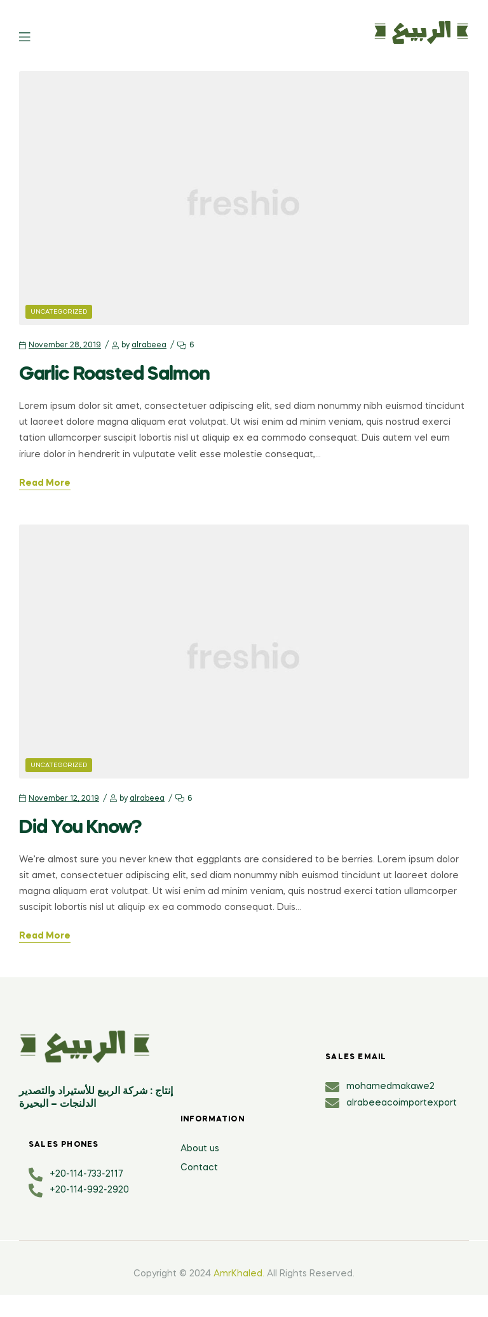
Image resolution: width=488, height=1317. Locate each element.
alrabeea (149, 345)
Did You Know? (80, 828)
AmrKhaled (238, 1273)
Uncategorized (58, 312)
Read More (45, 483)
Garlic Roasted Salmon (114, 374)
